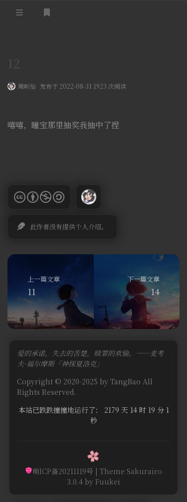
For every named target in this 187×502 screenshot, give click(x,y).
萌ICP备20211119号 (59, 471)
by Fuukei (101, 482)
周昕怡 (27, 87)
